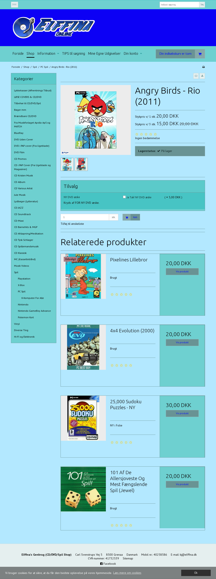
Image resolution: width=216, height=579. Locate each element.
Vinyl (17, 323)
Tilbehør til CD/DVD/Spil (27, 103)
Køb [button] (130, 217)
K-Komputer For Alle (33, 297)
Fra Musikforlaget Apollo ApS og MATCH (32, 124)
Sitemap (128, 558)
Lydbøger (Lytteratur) (26, 201)
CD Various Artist (23, 188)
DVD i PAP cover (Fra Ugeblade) (31, 145)
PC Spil (21, 291)
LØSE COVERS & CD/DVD (28, 96)
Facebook (108, 564)
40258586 (160, 554)
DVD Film (19, 152)
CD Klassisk (20, 252)
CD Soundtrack (22, 214)
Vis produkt (182, 271)
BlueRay (18, 132)
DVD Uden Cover (23, 139)
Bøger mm (20, 109)
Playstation (24, 278)
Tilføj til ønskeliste (72, 224)
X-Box (21, 285)
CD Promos (20, 158)
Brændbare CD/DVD (25, 116)
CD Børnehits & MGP (25, 227)
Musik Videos (21, 265)
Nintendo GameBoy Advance (34, 310)
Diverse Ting (21, 330)
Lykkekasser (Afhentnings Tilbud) (32, 90)
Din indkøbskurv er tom (182, 54)
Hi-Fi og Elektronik (24, 336)
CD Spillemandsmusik (26, 246)
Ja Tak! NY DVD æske (137, 197)
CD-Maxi (19, 220)
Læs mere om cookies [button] (127, 573)
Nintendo (23, 304)
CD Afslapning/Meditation (28, 233)
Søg (202, 4)
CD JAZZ (18, 207)
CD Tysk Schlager (23, 239)
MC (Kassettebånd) (25, 259)
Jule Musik (20, 194)
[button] (196, 76)
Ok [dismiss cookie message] (195, 572)
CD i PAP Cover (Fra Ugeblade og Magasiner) (32, 167)
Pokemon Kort (26, 317)
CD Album (19, 182)
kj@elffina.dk (188, 554)
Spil (16, 272)
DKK (14, 4)
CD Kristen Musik (23, 175)
